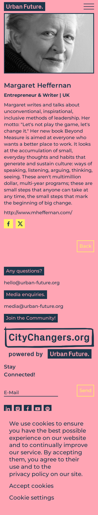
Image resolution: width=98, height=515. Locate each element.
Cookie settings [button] (31, 498)
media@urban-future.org (33, 306)
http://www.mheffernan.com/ (38, 213)
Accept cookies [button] (31, 486)
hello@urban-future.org (32, 283)
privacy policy (29, 475)
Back (85, 246)
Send (85, 390)
